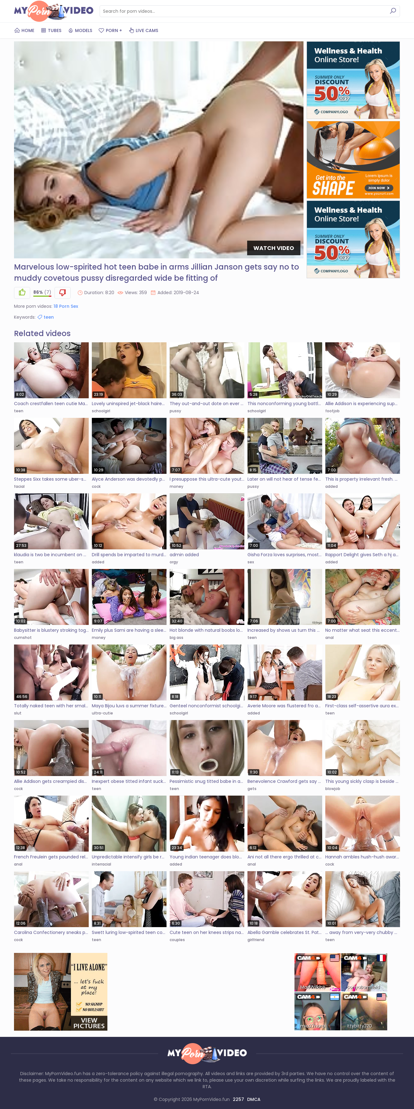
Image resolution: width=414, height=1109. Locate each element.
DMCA (254, 1099)
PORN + (110, 30)
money (176, 486)
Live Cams (143, 30)
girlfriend (255, 939)
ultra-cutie (102, 713)
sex (250, 562)
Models (80, 30)
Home (24, 30)
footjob (332, 411)
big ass (176, 637)
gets (251, 788)
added (331, 486)
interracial (101, 864)
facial (19, 486)
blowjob (332, 788)
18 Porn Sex (66, 306)
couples (177, 939)
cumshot (23, 637)
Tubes (50, 30)
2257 (238, 1099)
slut (17, 713)
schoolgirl (101, 411)
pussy (175, 411)
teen (45, 317)
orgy (174, 562)
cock (96, 486)
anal (329, 637)
